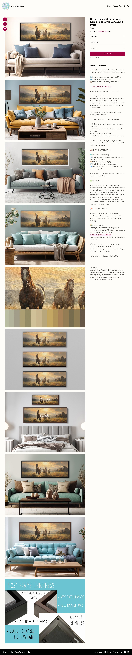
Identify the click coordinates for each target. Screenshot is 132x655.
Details (93, 65)
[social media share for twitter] (5, 24)
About (115, 6)
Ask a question (94, 57)
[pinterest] (122, 652)
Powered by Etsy (25, 652)
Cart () (122, 6)
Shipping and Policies (111, 652)
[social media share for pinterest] (5, 29)
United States (102, 31)
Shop (109, 6)
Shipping (102, 65)
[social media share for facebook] (5, 19)
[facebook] (125, 652)
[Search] (128, 6)
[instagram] (128, 652)
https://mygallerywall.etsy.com (101, 86)
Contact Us (98, 652)
